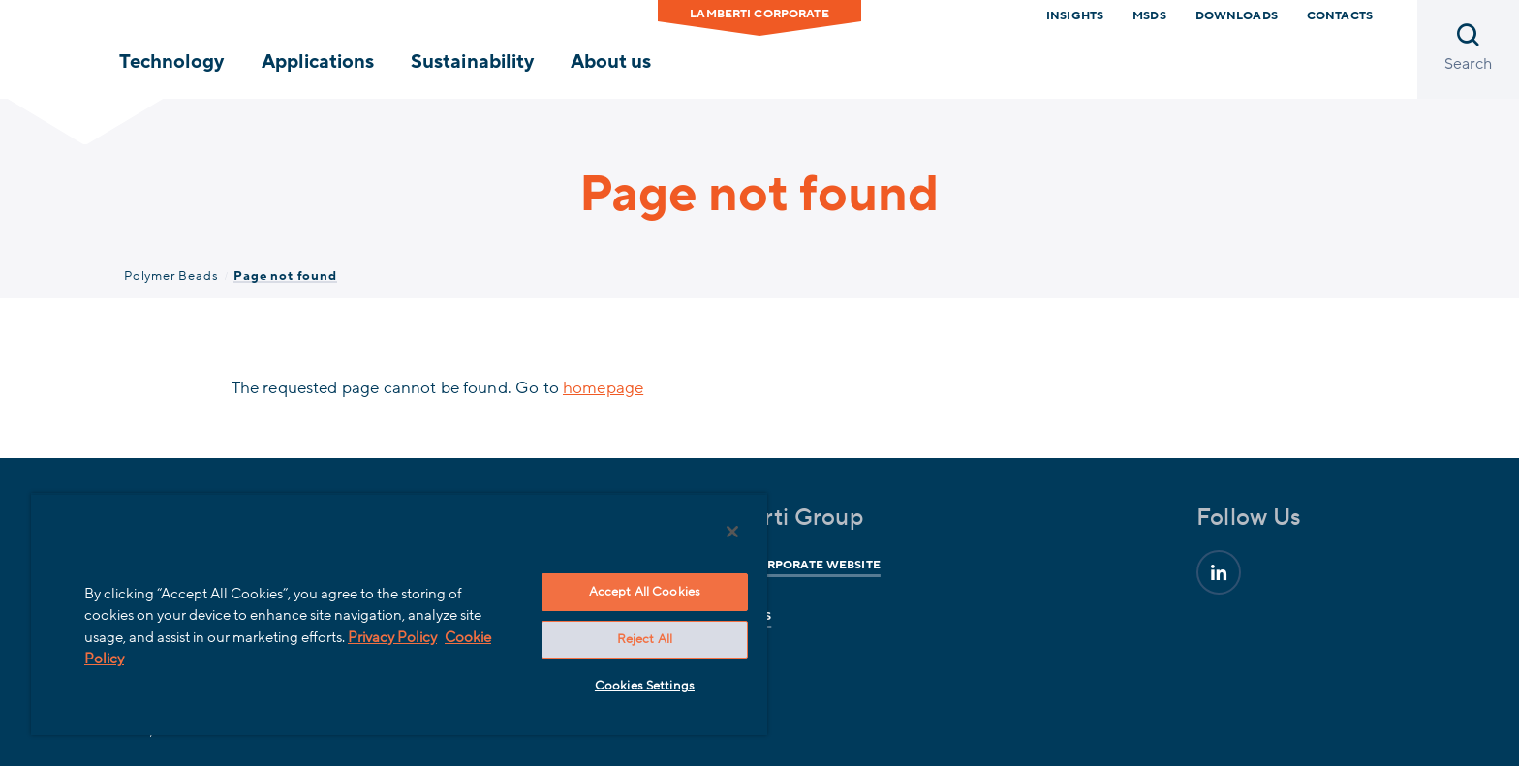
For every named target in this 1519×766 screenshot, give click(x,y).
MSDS (1149, 15)
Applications (318, 62)
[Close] (732, 531)
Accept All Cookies (644, 591)
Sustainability (472, 62)
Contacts (1340, 15)
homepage (603, 388)
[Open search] (1468, 49)
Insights (1074, 15)
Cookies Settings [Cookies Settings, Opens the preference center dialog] (645, 685)
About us (611, 62)
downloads (1236, 15)
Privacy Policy (392, 637)
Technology (171, 62)
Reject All (644, 639)
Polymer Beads (171, 276)
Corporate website (812, 564)
